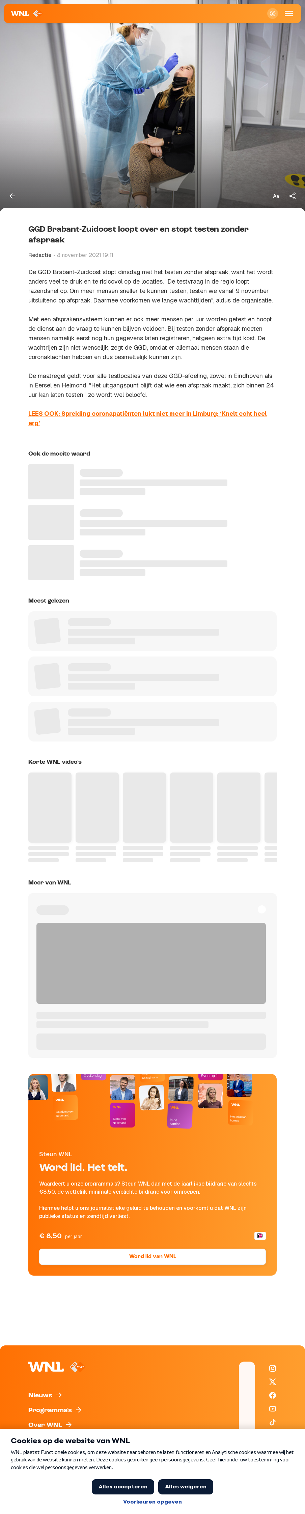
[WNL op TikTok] (273, 1422)
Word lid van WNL (152, 1256)
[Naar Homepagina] (27, 13)
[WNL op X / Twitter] (273, 1382)
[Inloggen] (272, 13)
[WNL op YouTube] (273, 1409)
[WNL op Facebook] (273, 1395)
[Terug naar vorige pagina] (12, 196)
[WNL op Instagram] (273, 1368)
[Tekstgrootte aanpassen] (276, 196)
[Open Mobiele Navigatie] (288, 13)
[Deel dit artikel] (293, 196)
